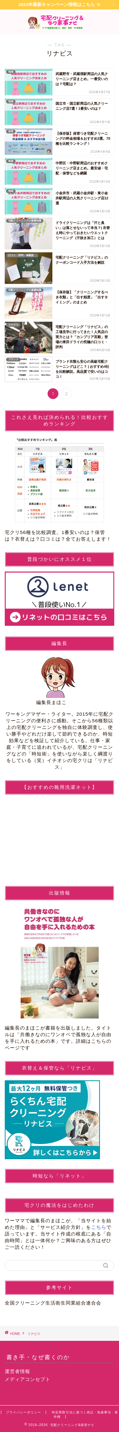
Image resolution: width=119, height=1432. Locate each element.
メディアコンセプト (27, 1379)
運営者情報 (17, 1371)
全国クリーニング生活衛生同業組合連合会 (53, 1303)
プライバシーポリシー (23, 1412)
